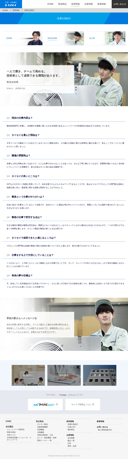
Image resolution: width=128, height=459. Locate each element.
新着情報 (101, 4)
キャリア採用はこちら (81, 404)
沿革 (69, 443)
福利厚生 (71, 430)
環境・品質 (72, 446)
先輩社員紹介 (73, 424)
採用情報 (75, 4)
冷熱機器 (40, 432)
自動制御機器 (42, 427)
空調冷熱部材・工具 (45, 435)
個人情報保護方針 (105, 430)
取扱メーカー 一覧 (44, 440)
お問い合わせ (120, 4)
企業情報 (88, 4)
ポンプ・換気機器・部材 (46, 438)
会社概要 (71, 438)
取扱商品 (62, 4)
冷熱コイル (11, 435)
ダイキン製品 (42, 424)
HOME (50, 4)
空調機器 (40, 430)
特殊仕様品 (11, 432)
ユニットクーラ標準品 (15, 429)
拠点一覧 (71, 441)
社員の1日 (71, 427)
